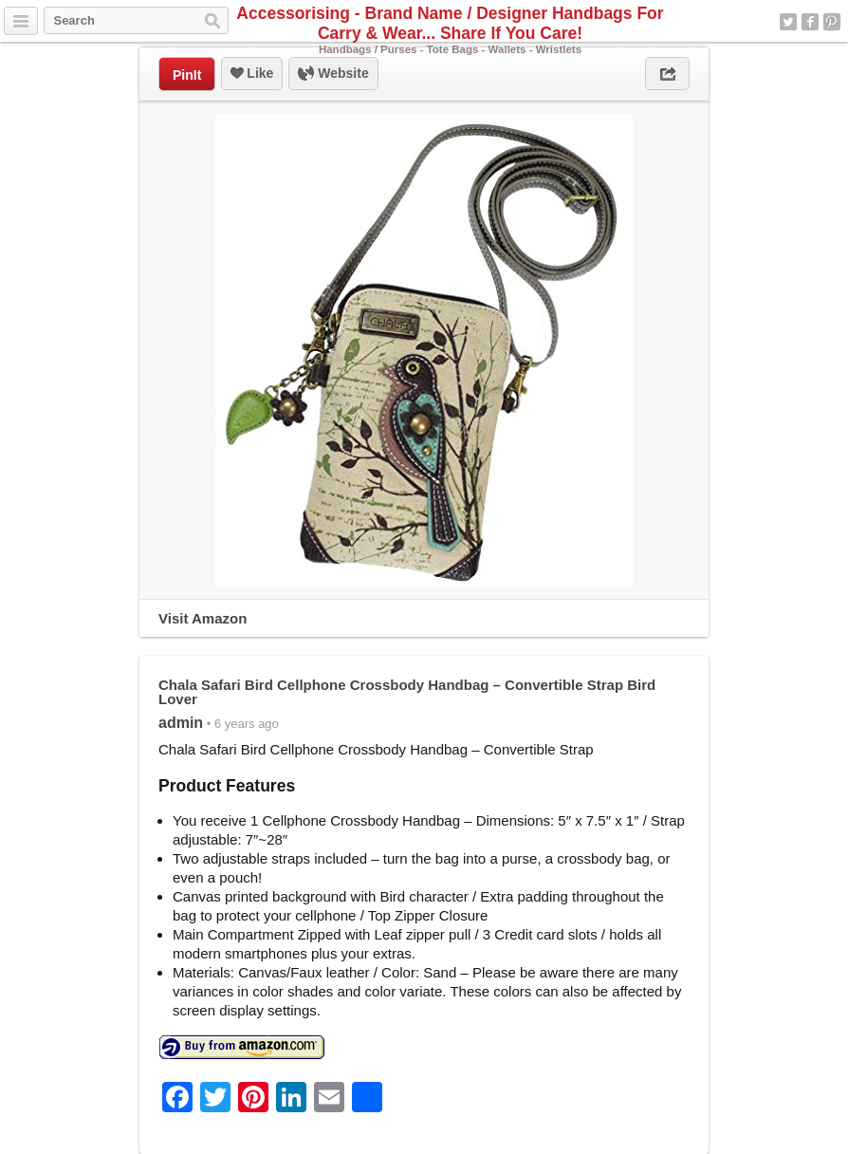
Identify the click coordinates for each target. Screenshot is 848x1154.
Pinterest (831, 21)
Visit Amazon (202, 618)
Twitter (788, 21)
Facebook (810, 21)
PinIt (187, 75)
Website (333, 74)
